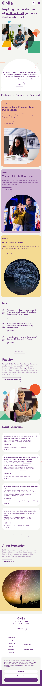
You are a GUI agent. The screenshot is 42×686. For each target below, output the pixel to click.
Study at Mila (27, 640)
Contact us (21, 628)
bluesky (11, 652)
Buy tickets (8, 254)
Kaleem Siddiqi (27, 463)
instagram (11, 649)
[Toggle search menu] (33, 3)
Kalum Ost (30, 491)
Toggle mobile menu (39, 3)
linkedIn (11, 646)
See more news (21, 352)
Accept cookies (21, 680)
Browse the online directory (13, 380)
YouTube (11, 643)
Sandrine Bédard (16, 491)
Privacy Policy (26, 665)
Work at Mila (27, 645)
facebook (11, 637)
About (21, 85)
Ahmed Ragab (18, 441)
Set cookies (21, 671)
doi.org (5, 450)
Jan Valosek (24, 491)
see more (23, 470)
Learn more (8, 562)
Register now (9, 123)
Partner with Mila (28, 650)
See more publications (21, 536)
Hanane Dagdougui (25, 442)
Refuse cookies (21, 676)
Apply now (8, 189)
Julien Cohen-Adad (18, 496)
